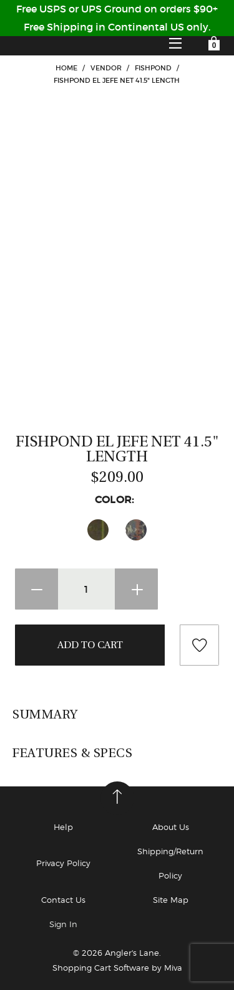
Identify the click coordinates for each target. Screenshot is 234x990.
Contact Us (63, 900)
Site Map (170, 900)
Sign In (63, 924)
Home (66, 68)
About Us (170, 827)
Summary (45, 714)
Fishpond (153, 68)
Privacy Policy (63, 863)
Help (63, 827)
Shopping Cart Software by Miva (117, 968)
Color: (117, 499)
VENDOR (106, 68)
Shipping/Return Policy (170, 863)
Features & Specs (72, 752)
